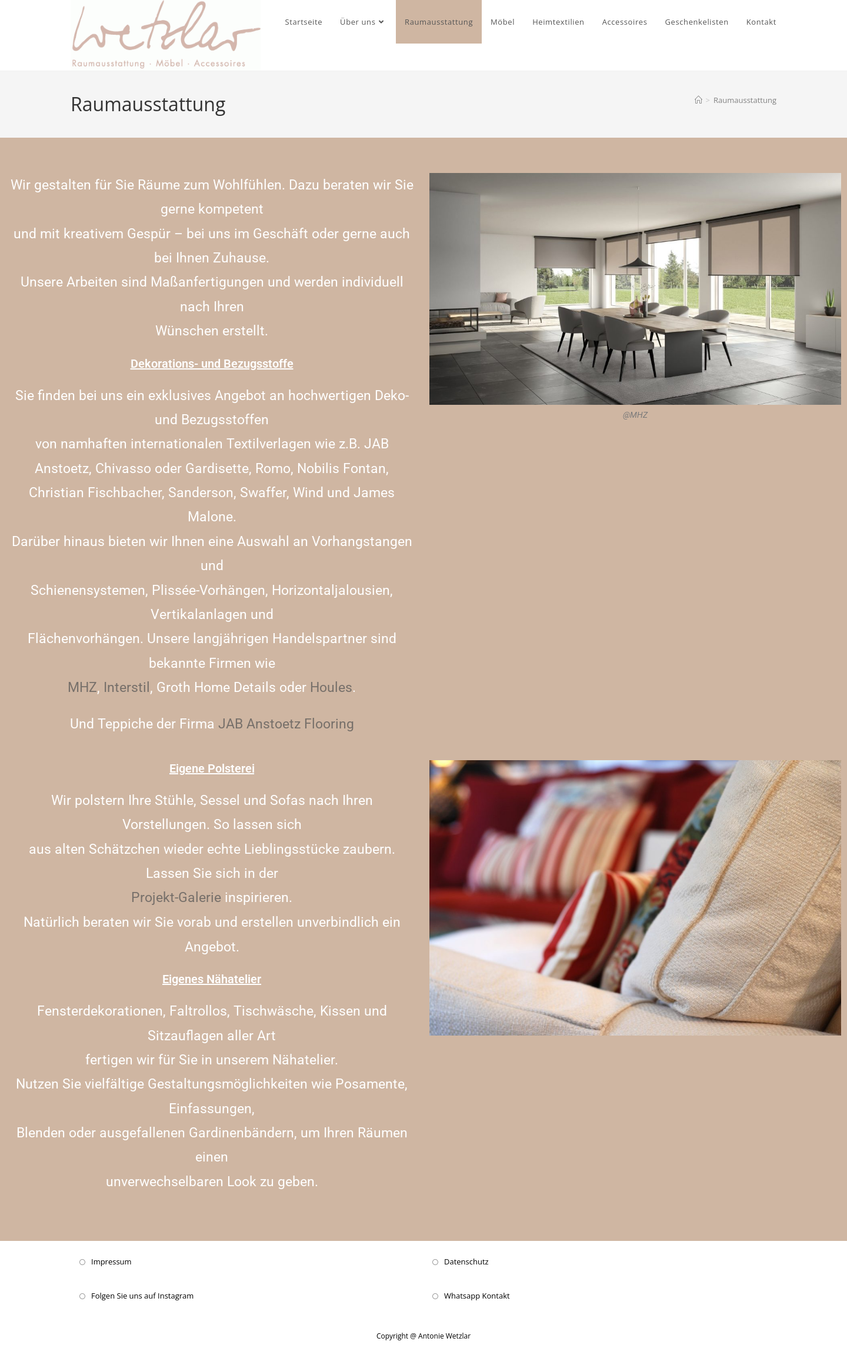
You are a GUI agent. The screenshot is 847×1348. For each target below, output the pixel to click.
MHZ (82, 687)
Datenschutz (466, 1261)
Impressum (111, 1261)
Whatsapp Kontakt (477, 1295)
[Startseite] (698, 100)
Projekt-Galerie (176, 898)
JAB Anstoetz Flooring (286, 724)
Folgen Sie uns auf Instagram (142, 1295)
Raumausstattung (744, 100)
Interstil (125, 687)
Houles (331, 687)
